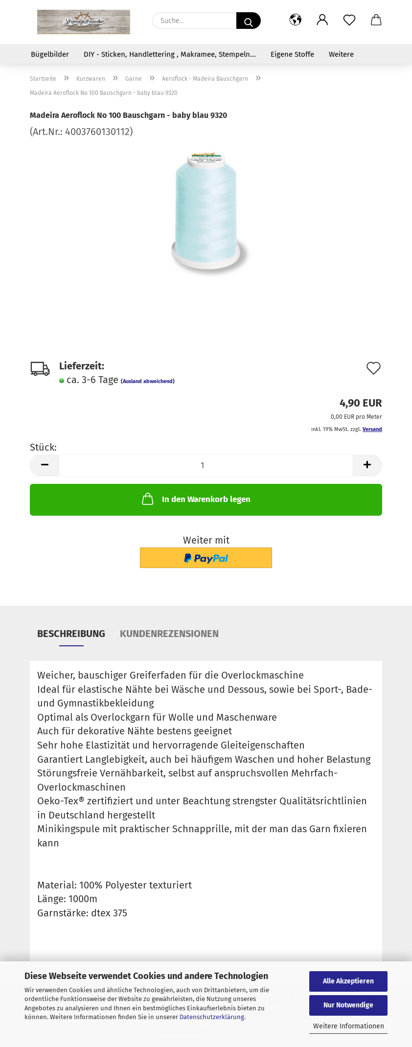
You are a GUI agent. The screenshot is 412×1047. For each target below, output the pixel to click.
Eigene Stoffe (292, 54)
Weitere (341, 54)
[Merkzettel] (349, 20)
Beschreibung (71, 633)
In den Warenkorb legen (195, 498)
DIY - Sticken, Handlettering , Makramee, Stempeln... (170, 54)
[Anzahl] (206, 466)
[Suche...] (248, 20)
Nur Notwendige (348, 1005)
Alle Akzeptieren (348, 981)
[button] (295, 20)
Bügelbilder (50, 54)
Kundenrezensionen (169, 633)
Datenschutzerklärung (212, 1017)
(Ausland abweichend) (148, 381)
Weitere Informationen (348, 1026)
